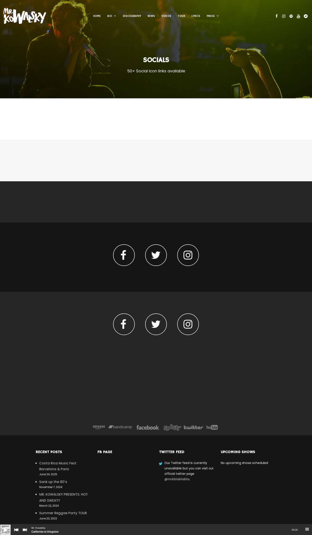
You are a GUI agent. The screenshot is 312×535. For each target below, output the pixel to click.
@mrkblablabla (176, 479)
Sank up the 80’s (53, 482)
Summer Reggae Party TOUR (63, 513)
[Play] (2, 526)
